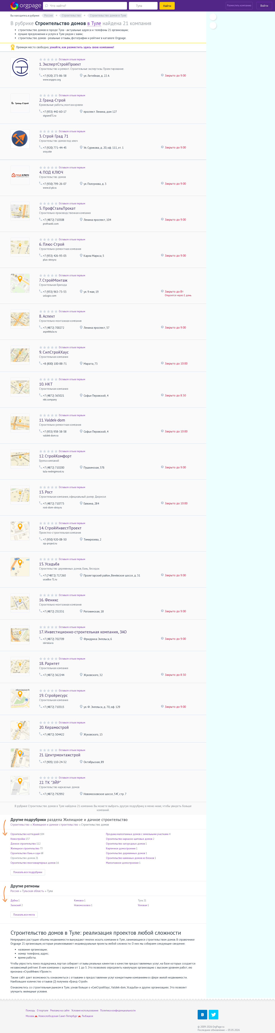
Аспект (47, 316)
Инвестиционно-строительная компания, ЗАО (83, 631)
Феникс (48, 600)
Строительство (20, 824)
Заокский (16, 905)
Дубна (14, 900)
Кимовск (79, 900)
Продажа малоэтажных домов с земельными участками (137, 834)
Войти (264, 5)
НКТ (46, 384)
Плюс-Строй (51, 244)
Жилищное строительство (25, 848)
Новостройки (18, 839)
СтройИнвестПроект (60, 528)
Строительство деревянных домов (125, 853)
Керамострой (54, 727)
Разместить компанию (239, 5)
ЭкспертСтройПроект (60, 64)
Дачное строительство (23, 843)
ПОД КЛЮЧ (51, 172)
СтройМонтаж (53, 280)
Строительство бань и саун (25, 853)
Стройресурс (53, 695)
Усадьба (49, 564)
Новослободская (48, 1016)
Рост (46, 492)
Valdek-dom (52, 420)
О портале (42, 1010)
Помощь (30, 1010)
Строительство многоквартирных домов (33, 862)
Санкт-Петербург (68, 1016)
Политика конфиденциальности (118, 1010)
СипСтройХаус (54, 352)
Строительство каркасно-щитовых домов (129, 839)
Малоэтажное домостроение (122, 862)
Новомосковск (82, 905)
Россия (15, 891)
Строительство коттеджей (25, 834)
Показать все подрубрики (27, 872)
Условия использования (84, 1010)
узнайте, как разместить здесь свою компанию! (82, 47)
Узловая (142, 905)
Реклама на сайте (60, 1010)
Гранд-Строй (52, 100)
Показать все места (24, 914)
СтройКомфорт (55, 456)
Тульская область (33, 891)
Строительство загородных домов (125, 843)
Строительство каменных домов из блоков (130, 858)
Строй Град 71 (53, 136)
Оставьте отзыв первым (72, 59)
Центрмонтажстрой (59, 754)
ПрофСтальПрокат (57, 208)
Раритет (49, 663)
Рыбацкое (87, 1016)
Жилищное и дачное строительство (55, 824)
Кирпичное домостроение (121, 848)
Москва (30, 1016)
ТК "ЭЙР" (50, 782)
